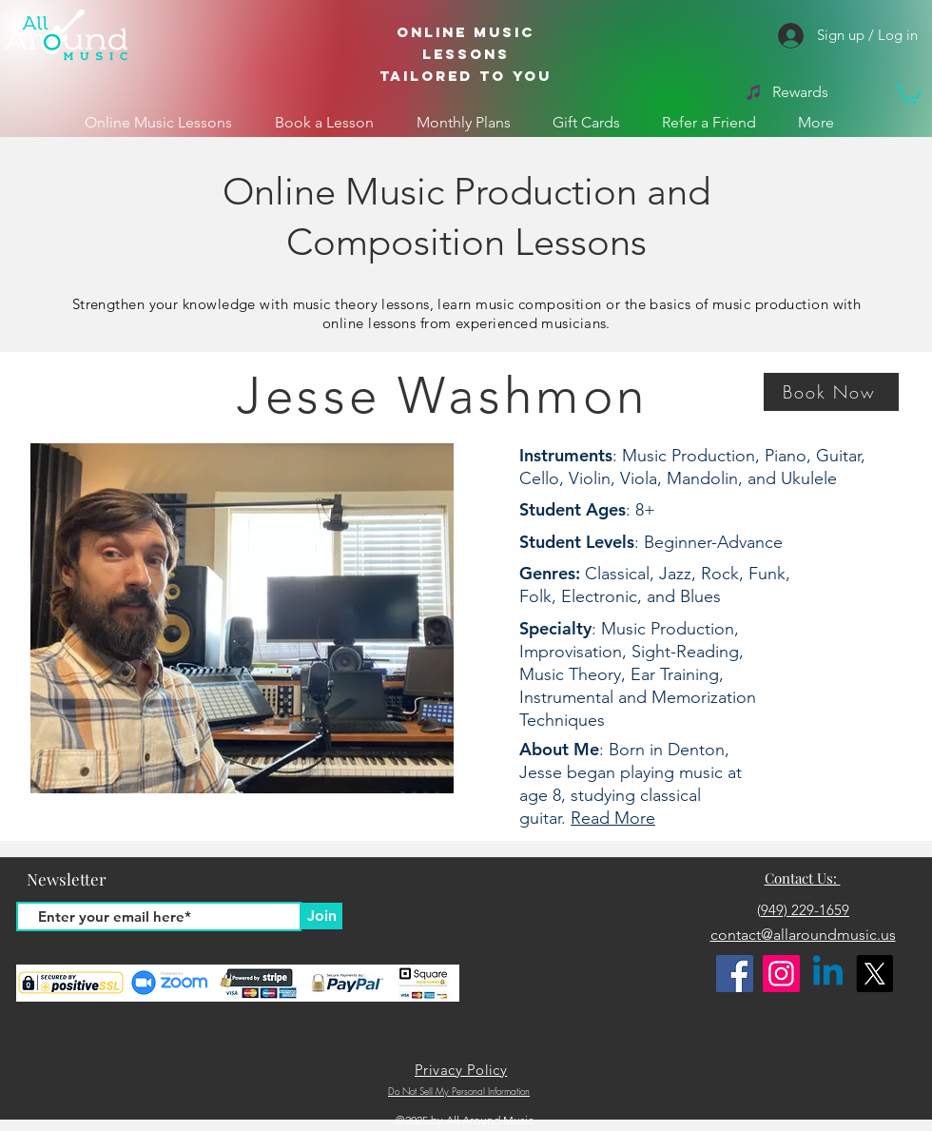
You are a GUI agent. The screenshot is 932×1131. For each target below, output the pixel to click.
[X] (874, 973)
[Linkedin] (827, 973)
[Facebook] (734, 973)
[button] (908, 93)
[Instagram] (781, 973)
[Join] (321, 916)
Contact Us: (803, 877)
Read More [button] (613, 818)
